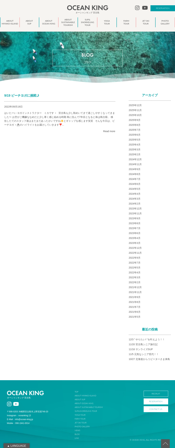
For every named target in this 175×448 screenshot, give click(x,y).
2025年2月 (134, 154)
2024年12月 (135, 159)
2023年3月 (134, 243)
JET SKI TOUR (81, 422)
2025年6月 (134, 134)
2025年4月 (134, 144)
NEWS (77, 430)
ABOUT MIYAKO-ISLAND (85, 395)
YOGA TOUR (80, 415)
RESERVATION (163, 8)
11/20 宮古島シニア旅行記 (143, 344)
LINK (77, 438)
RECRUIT (156, 393)
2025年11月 (135, 110)
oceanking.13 (24, 415)
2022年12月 (135, 247)
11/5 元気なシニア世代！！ (144, 354)
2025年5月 (134, 139)
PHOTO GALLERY (82, 426)
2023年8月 (134, 223)
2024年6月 (134, 184)
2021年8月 (134, 302)
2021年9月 (134, 297)
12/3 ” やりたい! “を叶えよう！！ (147, 339)
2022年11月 (135, 252)
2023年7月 (134, 228)
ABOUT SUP (80, 399)
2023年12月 (135, 208)
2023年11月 (135, 213)
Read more (109, 131)
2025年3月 (134, 149)
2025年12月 (135, 105)
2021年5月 (134, 316)
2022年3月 (134, 277)
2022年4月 (134, 272)
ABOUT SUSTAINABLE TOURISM (89, 407)
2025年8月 (134, 125)
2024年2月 (134, 203)
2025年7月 (134, 129)
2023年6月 (134, 233)
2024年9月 (134, 169)
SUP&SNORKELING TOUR (86, 411)
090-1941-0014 (22, 423)
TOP (76, 392)
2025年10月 (135, 115)
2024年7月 (134, 179)
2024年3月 (134, 198)
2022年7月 (134, 262)
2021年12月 (135, 287)
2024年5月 (134, 188)
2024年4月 (134, 193)
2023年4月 (134, 238)
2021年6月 (134, 311)
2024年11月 (135, 164)
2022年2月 (134, 282)
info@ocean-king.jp (24, 419)
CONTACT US (155, 409)
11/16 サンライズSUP (141, 349)
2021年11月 (135, 292)
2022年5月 (134, 267)
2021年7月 (134, 307)
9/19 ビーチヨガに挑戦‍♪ (22, 95)
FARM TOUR (80, 419)
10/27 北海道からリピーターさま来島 (149, 359)
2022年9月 (134, 257)
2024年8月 (134, 174)
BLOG (77, 434)
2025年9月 (134, 120)
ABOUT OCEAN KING (84, 403)
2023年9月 (134, 218)
